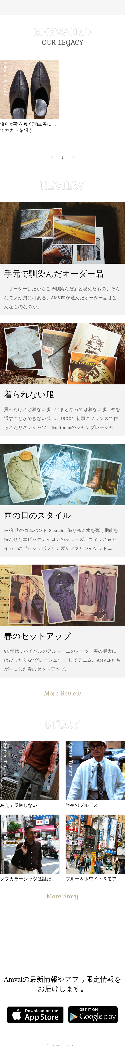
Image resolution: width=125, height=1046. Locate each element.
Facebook (34, 948)
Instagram (87, 948)
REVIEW (62, 185)
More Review (62, 693)
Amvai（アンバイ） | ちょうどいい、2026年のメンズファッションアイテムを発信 (62, 7)
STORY (62, 724)
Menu (6, 7)
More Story (62, 896)
